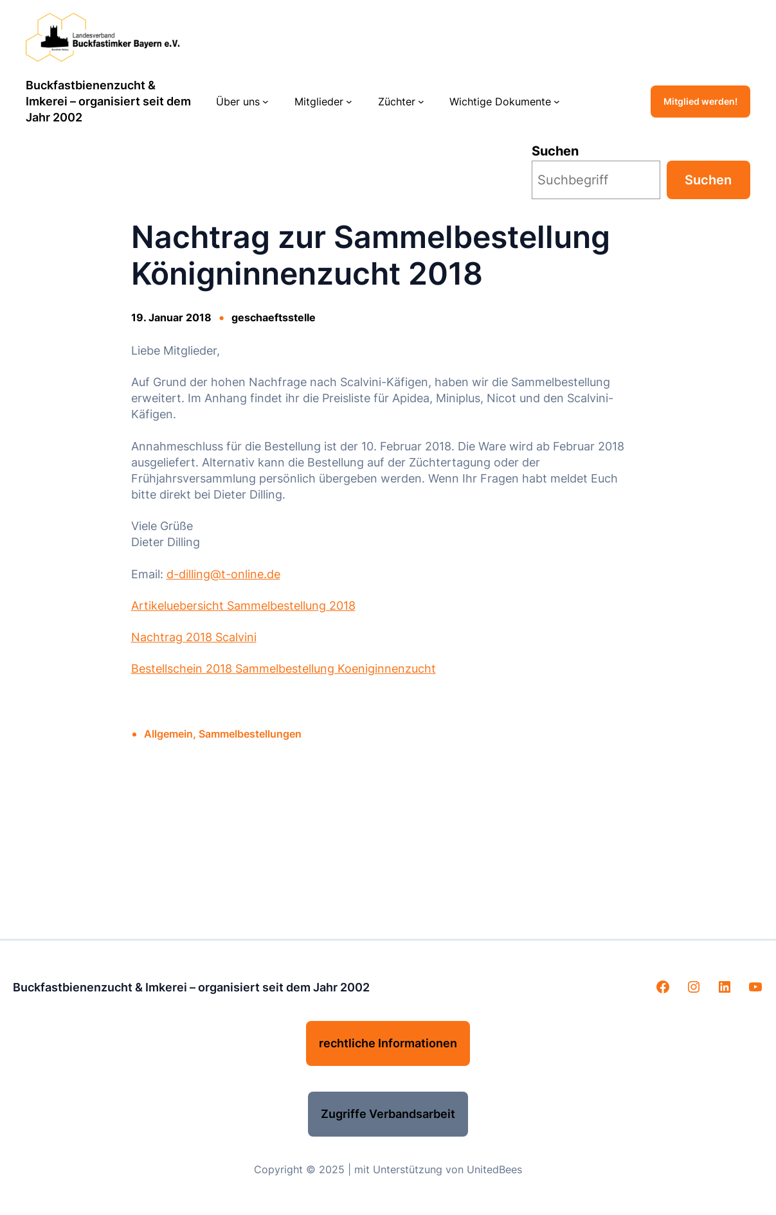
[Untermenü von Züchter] (421, 101)
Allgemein (168, 733)
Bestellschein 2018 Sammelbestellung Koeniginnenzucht (283, 668)
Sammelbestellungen (250, 733)
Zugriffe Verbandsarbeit (388, 1114)
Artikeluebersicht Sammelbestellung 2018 (243, 605)
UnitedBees (494, 1169)
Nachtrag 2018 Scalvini (194, 637)
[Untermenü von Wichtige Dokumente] (557, 101)
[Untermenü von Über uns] (265, 101)
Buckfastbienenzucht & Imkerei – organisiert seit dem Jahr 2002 (108, 101)
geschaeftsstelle (273, 317)
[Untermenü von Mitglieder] (349, 101)
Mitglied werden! (700, 101)
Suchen (555, 151)
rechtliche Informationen (388, 1043)
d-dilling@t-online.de (223, 574)
